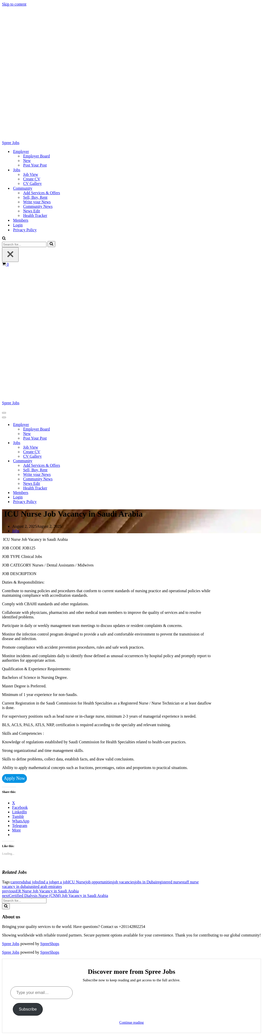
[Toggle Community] (90, 461)
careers (16, 882)
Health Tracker (35, 215)
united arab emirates (45, 886)
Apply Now (14, 778)
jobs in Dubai (145, 882)
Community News (38, 206)
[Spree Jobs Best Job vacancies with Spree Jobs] (131, 76)
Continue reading (131, 1022)
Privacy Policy (25, 230)
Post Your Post (35, 165)
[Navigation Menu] (4, 413)
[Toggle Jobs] (90, 443)
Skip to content (14, 4)
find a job (46, 882)
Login (18, 225)
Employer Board (36, 156)
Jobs (15, 531)
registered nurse (169, 882)
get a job (61, 882)
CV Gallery (32, 183)
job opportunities (99, 882)
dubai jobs (30, 882)
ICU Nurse (76, 882)
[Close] (10, 254)
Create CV (31, 179)
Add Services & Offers (41, 193)
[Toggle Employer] (90, 425)
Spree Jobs (10, 944)
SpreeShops (49, 944)
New (27, 160)
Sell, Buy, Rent (35, 197)
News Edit (31, 211)
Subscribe (28, 1009)
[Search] (4, 239)
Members (20, 220)
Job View (30, 174)
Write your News (37, 202)
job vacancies (124, 882)
